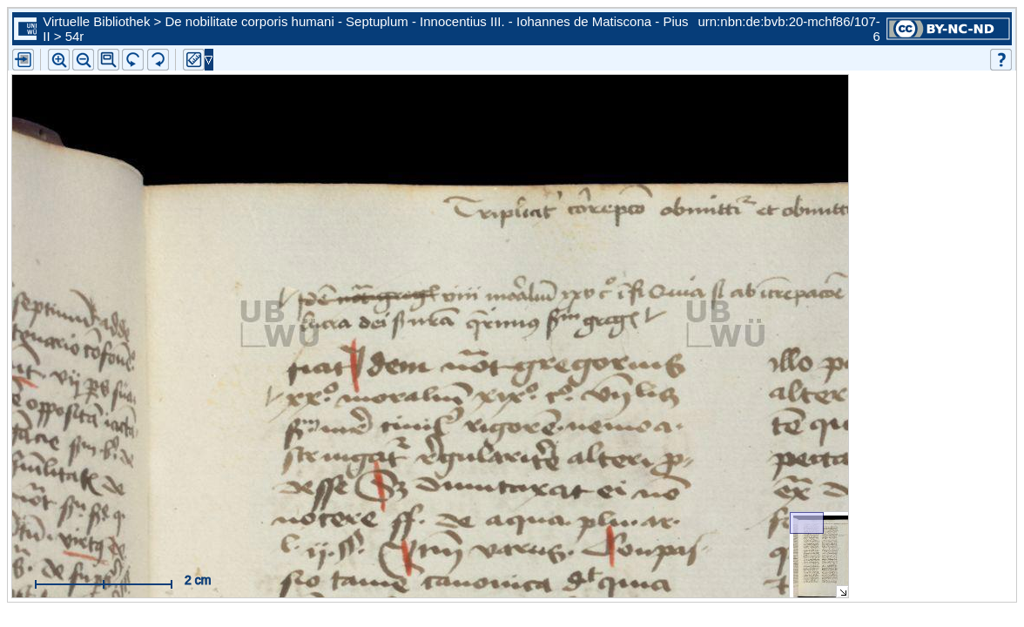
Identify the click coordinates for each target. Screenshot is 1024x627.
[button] (108, 60)
